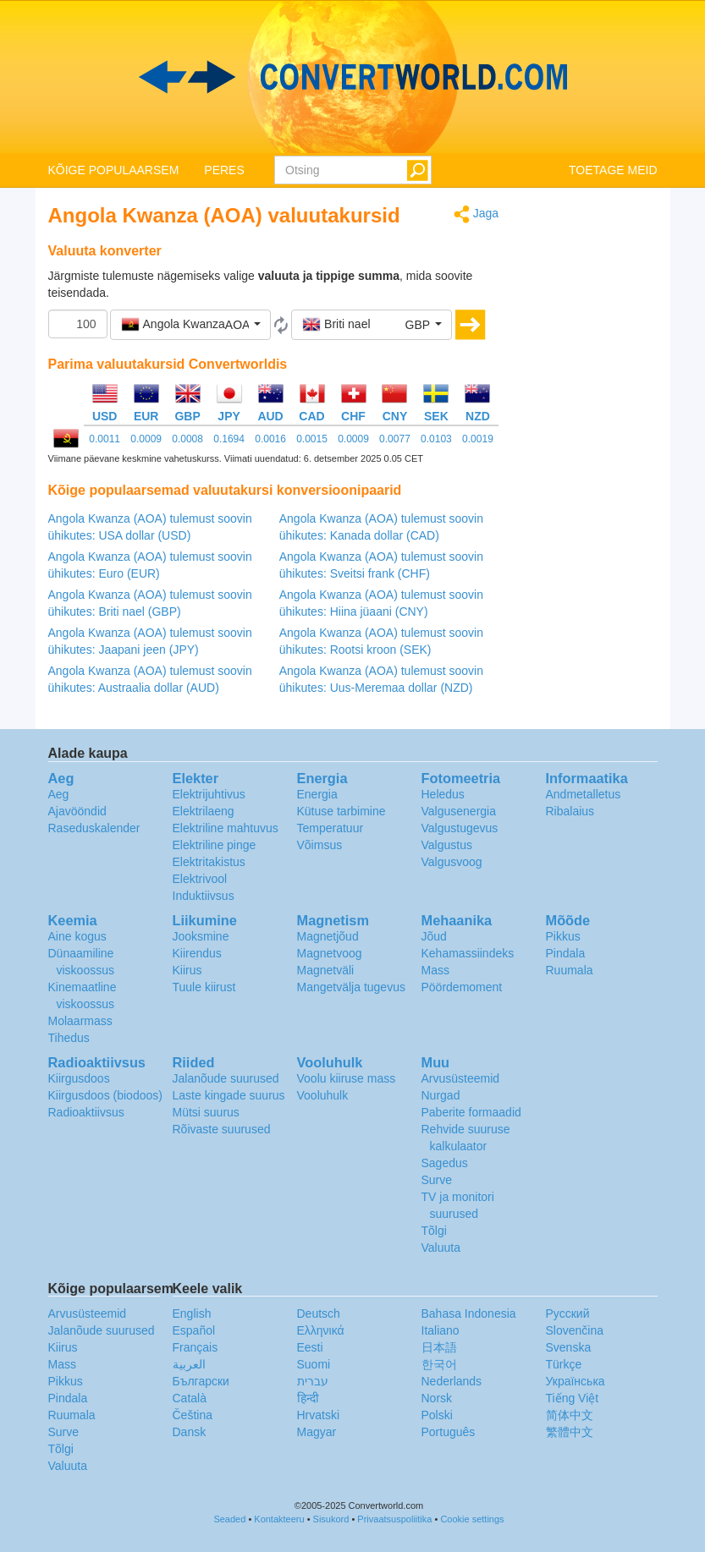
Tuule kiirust (204, 987)
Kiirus (187, 970)
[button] (190, 325)
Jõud (434, 936)
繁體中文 (569, 1432)
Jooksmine (201, 936)
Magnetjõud (328, 936)
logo (352, 77)
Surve (437, 1180)
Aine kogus (77, 936)
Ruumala (569, 970)
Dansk (190, 1432)
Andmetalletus (583, 794)
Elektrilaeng (203, 811)
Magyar (317, 1432)
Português (448, 1432)
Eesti (310, 1347)
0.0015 (312, 439)
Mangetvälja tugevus (351, 987)
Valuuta (440, 1247)
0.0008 (187, 439)
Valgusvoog (451, 862)
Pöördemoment (462, 987)
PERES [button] (224, 170)
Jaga (476, 214)
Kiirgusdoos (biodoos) (105, 1095)
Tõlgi (434, 1230)
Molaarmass (80, 1021)
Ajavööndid (77, 811)
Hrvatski (318, 1415)
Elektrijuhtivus (209, 794)
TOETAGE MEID (613, 170)
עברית (312, 1381)
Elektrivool (200, 879)
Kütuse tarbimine (341, 811)
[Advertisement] (591, 458)
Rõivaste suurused (222, 1129)
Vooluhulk (323, 1095)
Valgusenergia (458, 811)
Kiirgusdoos (79, 1078)
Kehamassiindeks (468, 953)
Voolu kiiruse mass (346, 1078)
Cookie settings (472, 1519)
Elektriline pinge (214, 845)
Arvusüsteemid (460, 1078)
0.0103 (436, 439)
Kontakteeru (279, 1519)
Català (190, 1398)
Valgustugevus (459, 828)
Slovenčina (575, 1330)
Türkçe (564, 1364)
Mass (435, 970)
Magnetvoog (329, 953)
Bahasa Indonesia (468, 1313)
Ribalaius (570, 811)
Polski (437, 1415)
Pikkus (563, 936)
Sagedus (444, 1163)
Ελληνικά (320, 1330)
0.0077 (394, 439)
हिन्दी (308, 1398)
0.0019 (477, 439)
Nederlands (451, 1381)
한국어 (439, 1364)
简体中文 (569, 1415)
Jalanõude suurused (226, 1078)
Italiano (440, 1330)
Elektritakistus (209, 862)
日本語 (439, 1347)
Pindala (566, 953)
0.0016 (270, 439)
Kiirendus (197, 953)
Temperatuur (330, 828)
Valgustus (446, 845)
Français (195, 1347)
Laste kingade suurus (229, 1095)
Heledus (443, 794)
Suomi (314, 1364)
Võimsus (320, 845)
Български (201, 1381)
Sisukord (331, 1519)
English (192, 1313)
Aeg (58, 794)
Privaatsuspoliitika (394, 1519)
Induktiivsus (203, 895)
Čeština (192, 1415)
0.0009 (146, 439)
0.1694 (229, 439)
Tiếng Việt (572, 1398)
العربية (189, 1364)
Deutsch (318, 1313)
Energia (317, 794)
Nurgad (440, 1095)
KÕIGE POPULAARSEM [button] (113, 170)
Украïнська (575, 1381)
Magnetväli (326, 970)
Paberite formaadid (471, 1112)
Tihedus (69, 1038)
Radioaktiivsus (86, 1112)
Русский (568, 1313)
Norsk (437, 1398)
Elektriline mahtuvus (225, 828)
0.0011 (104, 439)
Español (194, 1330)
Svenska (569, 1347)
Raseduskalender (94, 828)
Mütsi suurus (206, 1112)
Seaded (229, 1519)
